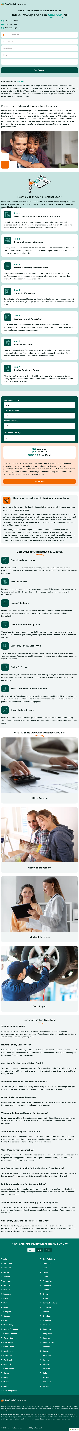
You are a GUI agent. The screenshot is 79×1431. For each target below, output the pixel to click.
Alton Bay (7, 1263)
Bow (5, 1303)
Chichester (8, 1351)
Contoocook (8, 1369)
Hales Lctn (47, 1329)
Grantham (47, 1316)
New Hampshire (8, 81)
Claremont (7, 1355)
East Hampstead (10, 1390)
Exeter (45, 1276)
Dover (5, 1382)
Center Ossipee (10, 1338)
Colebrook (7, 1360)
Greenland (47, 1320)
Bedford (6, 1290)
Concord (7, 1364)
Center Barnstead (10, 1329)
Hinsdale (46, 1369)
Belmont (7, 1294)
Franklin (46, 1290)
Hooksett (46, 1377)
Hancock (46, 1347)
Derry (5, 1377)
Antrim (6, 1272)
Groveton (46, 1325)
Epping (45, 1268)
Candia (6, 1320)
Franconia (47, 1285)
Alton (5, 1259)
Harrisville (47, 1355)
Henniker (46, 1360)
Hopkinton (47, 1382)
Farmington (47, 1281)
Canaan (6, 1316)
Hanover (46, 1351)
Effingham (47, 1263)
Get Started (39, 70)
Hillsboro (46, 1364)
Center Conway (10, 1334)
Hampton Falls (48, 1342)
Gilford (45, 1294)
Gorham (46, 1312)
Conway (6, 1373)
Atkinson (7, 1281)
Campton (7, 1312)
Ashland (6, 1276)
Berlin (5, 1298)
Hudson (46, 1386)
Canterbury (8, 1325)
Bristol (6, 1307)
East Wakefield (49, 1259)
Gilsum (45, 1298)
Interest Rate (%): (11, 421)
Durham (6, 1386)
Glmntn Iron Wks (50, 1303)
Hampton (46, 1338)
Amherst (7, 1268)
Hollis (45, 1373)
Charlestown (8, 1342)
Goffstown (47, 1307)
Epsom (45, 1272)
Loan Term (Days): (11, 410)
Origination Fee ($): (12, 433)
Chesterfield (8, 1347)
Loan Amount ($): (11, 400)
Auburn (6, 1285)
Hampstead (47, 1334)
